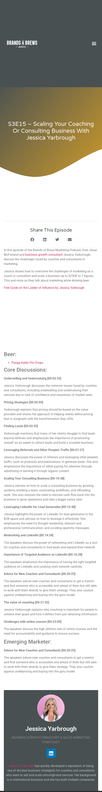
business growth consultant (44, 254)
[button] (94, 43)
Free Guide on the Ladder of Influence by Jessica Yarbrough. (44, 288)
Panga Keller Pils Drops (27, 363)
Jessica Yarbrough (21, 766)
